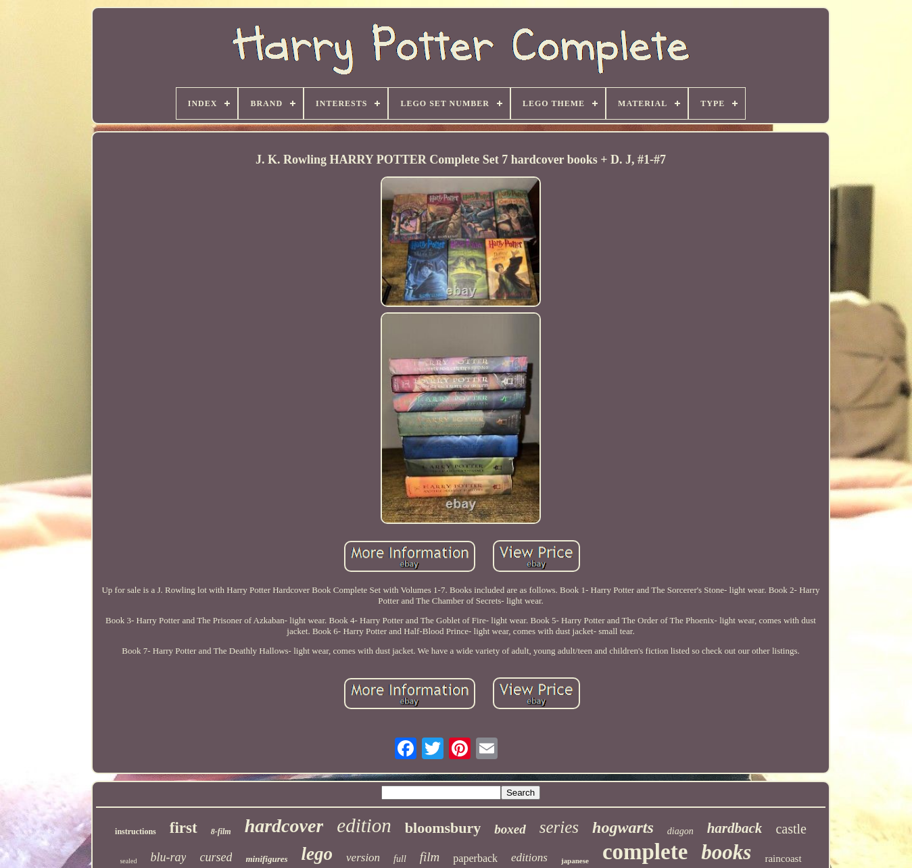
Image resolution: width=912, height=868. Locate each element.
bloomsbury (443, 827)
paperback (475, 858)
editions (529, 857)
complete (645, 852)
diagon (680, 831)
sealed (128, 861)
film (430, 857)
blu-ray (168, 857)
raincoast (783, 858)
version (363, 857)
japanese (575, 861)
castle (791, 828)
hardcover (284, 825)
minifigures (266, 859)
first (183, 827)
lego (317, 854)
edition (364, 825)
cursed (215, 857)
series (559, 827)
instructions (135, 831)
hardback (735, 828)
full (399, 859)
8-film (221, 831)
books (726, 852)
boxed (509, 829)
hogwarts (623, 827)
